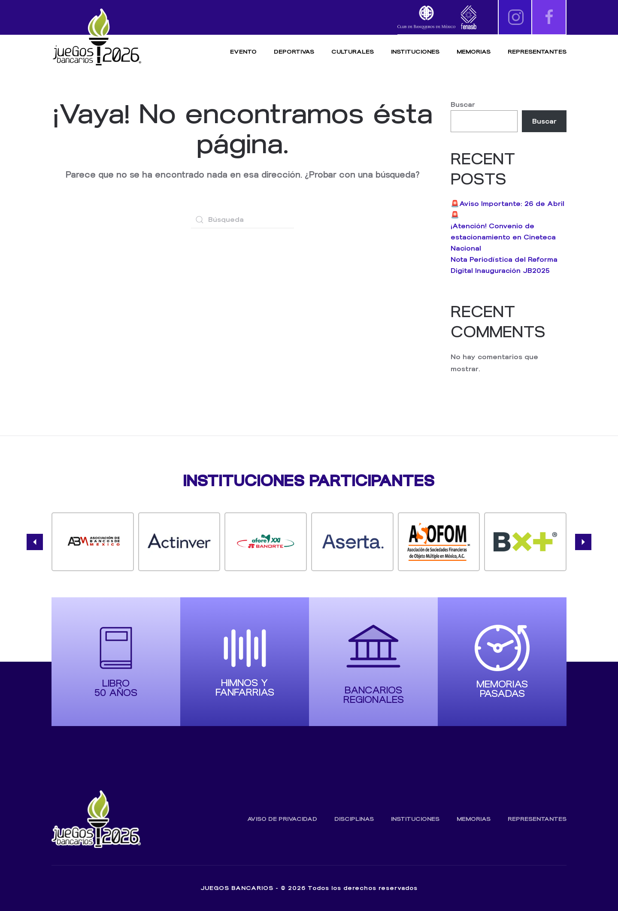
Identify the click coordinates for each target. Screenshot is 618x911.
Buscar (463, 104)
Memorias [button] (474, 51)
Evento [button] (243, 51)
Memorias (474, 819)
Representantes (537, 51)
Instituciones (415, 51)
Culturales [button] (352, 51)
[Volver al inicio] (97, 38)
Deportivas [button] (294, 51)
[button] (35, 542)
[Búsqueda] (242, 219)
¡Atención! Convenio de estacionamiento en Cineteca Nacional (503, 237)
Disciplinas (354, 819)
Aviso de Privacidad (282, 819)
